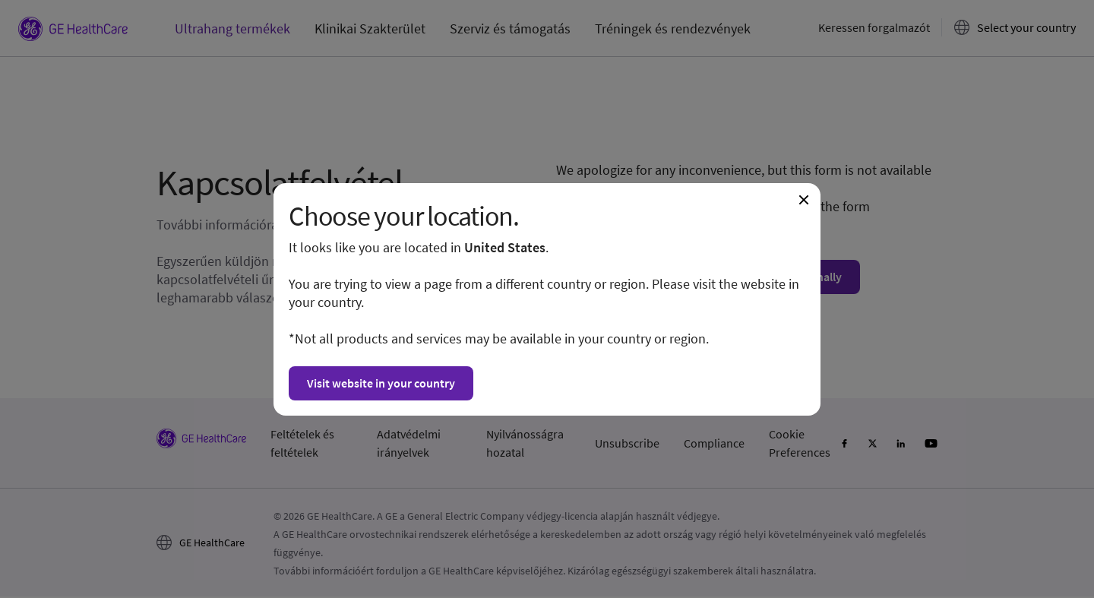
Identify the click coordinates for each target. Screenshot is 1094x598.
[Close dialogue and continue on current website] (804, 200)
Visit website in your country (381, 383)
